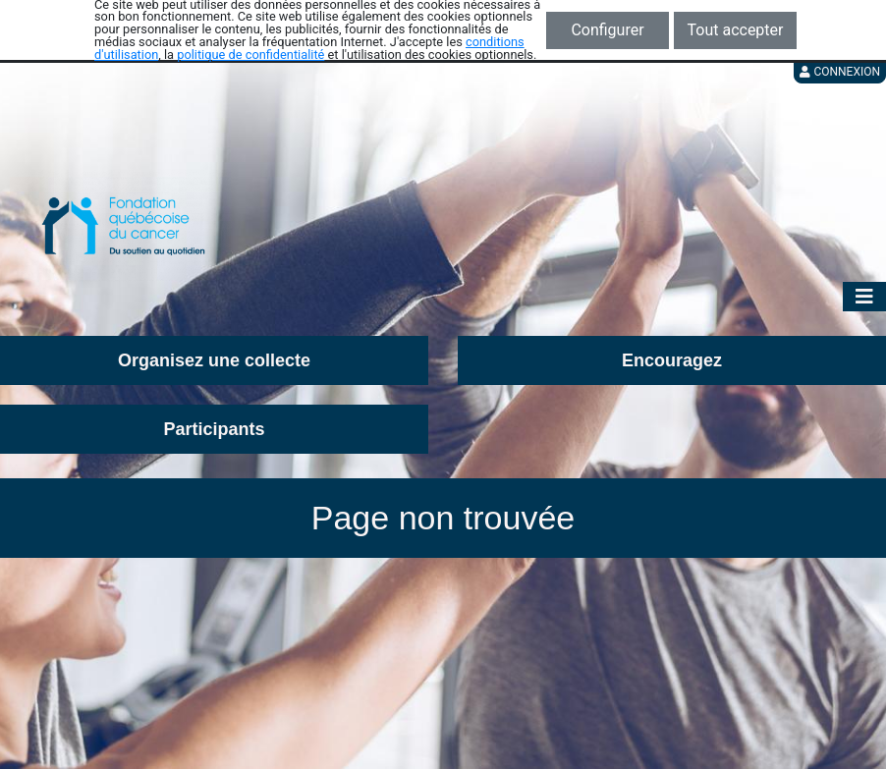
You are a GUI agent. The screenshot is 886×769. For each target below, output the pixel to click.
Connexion (840, 72)
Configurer (607, 30)
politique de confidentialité (250, 54)
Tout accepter (736, 30)
